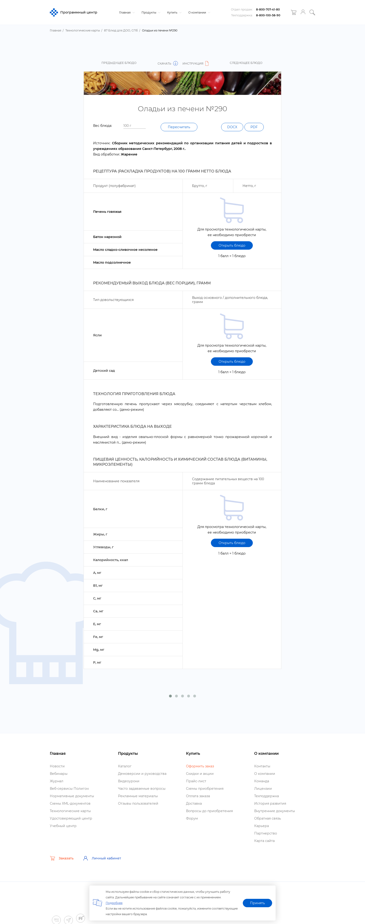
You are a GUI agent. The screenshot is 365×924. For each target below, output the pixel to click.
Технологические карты (70, 811)
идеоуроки (128, 781)
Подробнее (114, 903)
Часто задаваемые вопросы (142, 788)
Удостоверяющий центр (71, 818)
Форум (192, 818)
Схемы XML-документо (70, 803)
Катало (125, 766)
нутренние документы (274, 811)
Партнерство (265, 833)
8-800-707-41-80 (268, 9)
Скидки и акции (200, 774)
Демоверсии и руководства (142, 774)
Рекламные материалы (138, 796)
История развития (270, 803)
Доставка (194, 803)
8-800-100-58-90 (268, 15)
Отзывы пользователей (138, 803)
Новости (57, 766)
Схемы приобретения (204, 788)
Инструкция (196, 63)
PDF (254, 127)
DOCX (232, 127)
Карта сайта (264, 841)
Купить (173, 12)
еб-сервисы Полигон (69, 788)
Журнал (56, 781)
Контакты (262, 766)
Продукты (150, 12)
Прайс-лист (196, 781)
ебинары (59, 774)
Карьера (261, 826)
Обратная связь (267, 818)
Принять (257, 903)
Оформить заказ (200, 766)
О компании (198, 12)
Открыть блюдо (232, 245)
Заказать (62, 858)
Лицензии (263, 788)
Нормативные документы (72, 796)
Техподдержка (266, 796)
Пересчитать (179, 127)
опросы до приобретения (209, 811)
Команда (261, 781)
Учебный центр (63, 826)
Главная (126, 12)
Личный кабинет (102, 858)
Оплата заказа (198, 796)
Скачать (168, 63)
